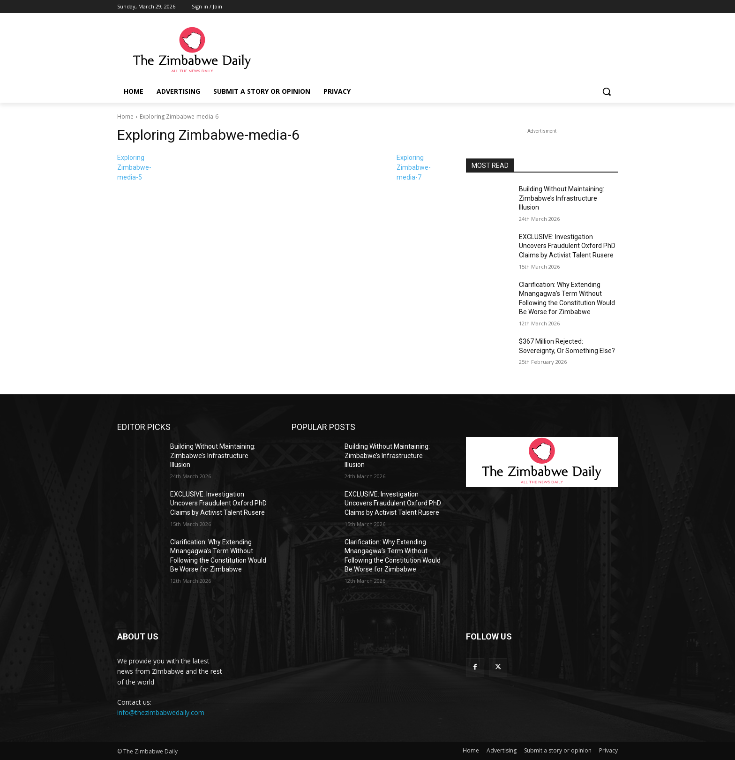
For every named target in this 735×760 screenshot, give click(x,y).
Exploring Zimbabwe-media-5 (134, 167)
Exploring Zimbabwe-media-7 (414, 167)
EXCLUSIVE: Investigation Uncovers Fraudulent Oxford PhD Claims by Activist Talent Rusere (567, 246)
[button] (606, 91)
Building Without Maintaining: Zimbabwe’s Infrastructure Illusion (561, 198)
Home (125, 116)
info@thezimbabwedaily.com (160, 712)
